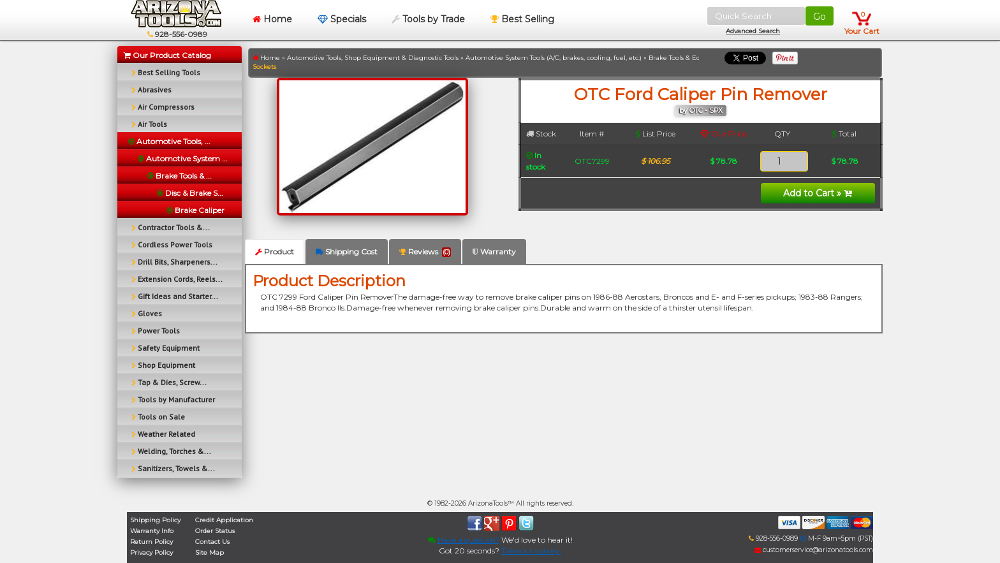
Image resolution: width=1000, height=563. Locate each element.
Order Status (215, 531)
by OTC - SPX (701, 110)
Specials (342, 19)
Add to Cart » (817, 193)
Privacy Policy (151, 552)
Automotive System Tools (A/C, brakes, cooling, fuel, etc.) (554, 58)
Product (274, 251)
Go (819, 16)
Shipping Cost (347, 251)
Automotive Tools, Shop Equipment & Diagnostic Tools (373, 58)
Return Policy (151, 541)
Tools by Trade (428, 19)
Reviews (425, 252)
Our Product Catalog (167, 55)
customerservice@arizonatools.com (813, 550)
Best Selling (522, 19)
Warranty (494, 251)
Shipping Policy (155, 520)
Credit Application (224, 520)
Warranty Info (151, 531)
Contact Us (212, 541)
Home (272, 19)
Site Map (209, 552)
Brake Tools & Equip (680, 58)
